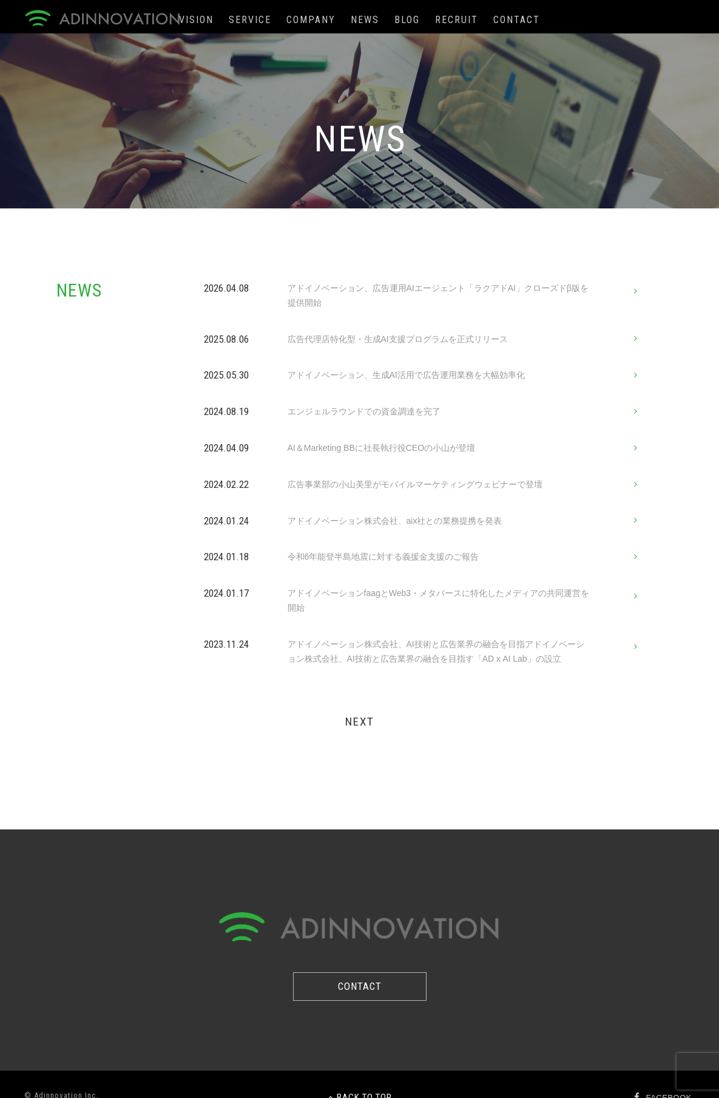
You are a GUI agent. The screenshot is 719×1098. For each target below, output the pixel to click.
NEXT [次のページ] (359, 722)
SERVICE (250, 20)
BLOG (407, 20)
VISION (196, 20)
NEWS (365, 20)
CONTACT (516, 20)
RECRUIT (456, 20)
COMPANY (311, 20)
